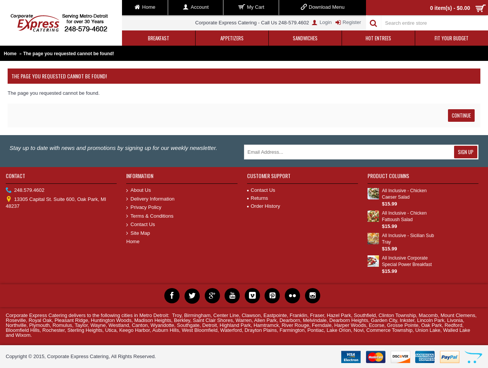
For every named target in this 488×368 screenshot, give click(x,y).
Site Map (138, 233)
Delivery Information (150, 199)
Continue (461, 115)
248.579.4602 (25, 190)
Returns (257, 198)
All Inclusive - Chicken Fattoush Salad (404, 216)
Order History (263, 206)
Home (10, 53)
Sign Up (466, 152)
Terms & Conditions (149, 216)
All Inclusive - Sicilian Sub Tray (408, 239)
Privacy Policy (143, 207)
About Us (138, 190)
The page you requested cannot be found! (68, 53)
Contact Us (140, 224)
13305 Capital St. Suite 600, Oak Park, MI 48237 (56, 202)
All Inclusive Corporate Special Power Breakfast (407, 261)
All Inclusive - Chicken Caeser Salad (404, 194)
